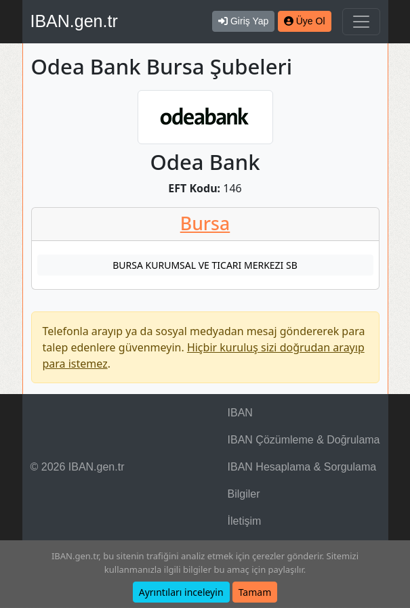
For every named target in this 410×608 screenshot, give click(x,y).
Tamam (255, 592)
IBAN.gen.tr (74, 21)
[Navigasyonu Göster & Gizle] (361, 21)
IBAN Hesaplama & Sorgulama (302, 467)
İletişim (245, 521)
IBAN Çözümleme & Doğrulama (304, 440)
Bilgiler (244, 494)
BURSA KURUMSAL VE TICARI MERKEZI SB (205, 265)
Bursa (205, 223)
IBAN (240, 412)
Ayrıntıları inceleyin (181, 592)
